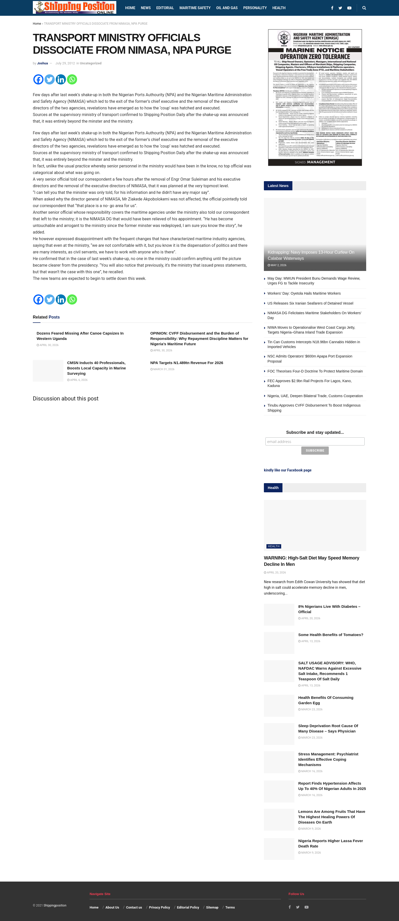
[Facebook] (38, 79)
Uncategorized (91, 63)
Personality (255, 8)
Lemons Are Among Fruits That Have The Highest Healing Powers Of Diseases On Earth (331, 815)
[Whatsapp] (72, 79)
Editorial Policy (188, 907)
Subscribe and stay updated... (315, 432)
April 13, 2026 (309, 640)
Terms (230, 907)
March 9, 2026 (309, 827)
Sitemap (212, 907)
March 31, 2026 (162, 369)
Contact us (134, 907)
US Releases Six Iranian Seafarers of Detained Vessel (310, 303)
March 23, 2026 (310, 708)
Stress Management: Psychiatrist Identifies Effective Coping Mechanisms (328, 758)
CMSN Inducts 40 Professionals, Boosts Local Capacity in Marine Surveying (96, 368)
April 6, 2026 (77, 380)
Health (279, 8)
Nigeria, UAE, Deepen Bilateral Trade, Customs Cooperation (315, 396)
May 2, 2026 (277, 265)
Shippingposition (55, 904)
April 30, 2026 (48, 345)
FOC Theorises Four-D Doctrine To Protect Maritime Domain (315, 371)
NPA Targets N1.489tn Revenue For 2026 (186, 363)
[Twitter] (50, 79)
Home (130, 8)
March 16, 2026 (310, 770)
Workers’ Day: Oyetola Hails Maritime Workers (304, 293)
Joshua (42, 63)
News (146, 8)
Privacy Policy (159, 907)
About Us (112, 907)
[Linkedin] (61, 79)
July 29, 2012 (65, 63)
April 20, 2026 (275, 571)
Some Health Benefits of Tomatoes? (330, 633)
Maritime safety (194, 8)
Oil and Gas (227, 8)
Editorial (165, 8)
